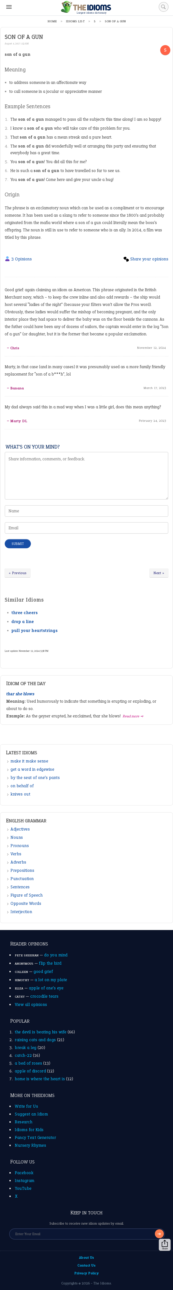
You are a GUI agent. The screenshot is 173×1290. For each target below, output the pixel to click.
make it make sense (29, 761)
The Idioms (102, 1283)
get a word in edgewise (32, 769)
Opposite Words (26, 903)
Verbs (16, 854)
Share (164, 1245)
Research (23, 1122)
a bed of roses (28, 1063)
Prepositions (22, 870)
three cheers (24, 612)
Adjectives (20, 829)
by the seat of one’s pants (35, 777)
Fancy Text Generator (35, 1137)
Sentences (20, 887)
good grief (43, 971)
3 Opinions (21, 259)
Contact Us (86, 1265)
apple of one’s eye (46, 988)
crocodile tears (44, 996)
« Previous (17, 573)
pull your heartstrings (34, 630)
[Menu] (8, 6)
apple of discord (30, 1071)
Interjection (21, 911)
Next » (159, 573)
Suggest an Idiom (31, 1114)
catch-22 (23, 1055)
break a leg (25, 1047)
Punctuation (22, 878)
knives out (20, 794)
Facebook (24, 1173)
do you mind (56, 955)
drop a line (22, 621)
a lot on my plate (51, 980)
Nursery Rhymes (30, 1145)
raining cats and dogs (35, 1040)
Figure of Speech (27, 895)
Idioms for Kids (29, 1129)
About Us (86, 1257)
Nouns (17, 837)
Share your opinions (149, 259)
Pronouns (20, 845)
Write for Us (26, 1106)
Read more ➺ (133, 716)
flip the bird (50, 963)
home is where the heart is (40, 1079)
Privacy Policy (86, 1273)
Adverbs (18, 862)
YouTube (23, 1188)
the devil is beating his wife (40, 1032)
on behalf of (22, 786)
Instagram (24, 1180)
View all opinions (31, 1004)
